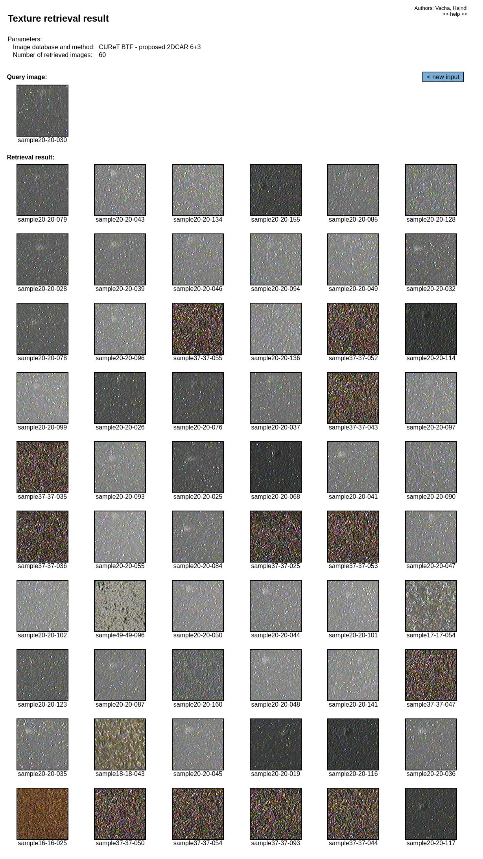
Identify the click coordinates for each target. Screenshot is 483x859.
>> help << (455, 14)
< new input (443, 77)
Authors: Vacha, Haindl (440, 8)
